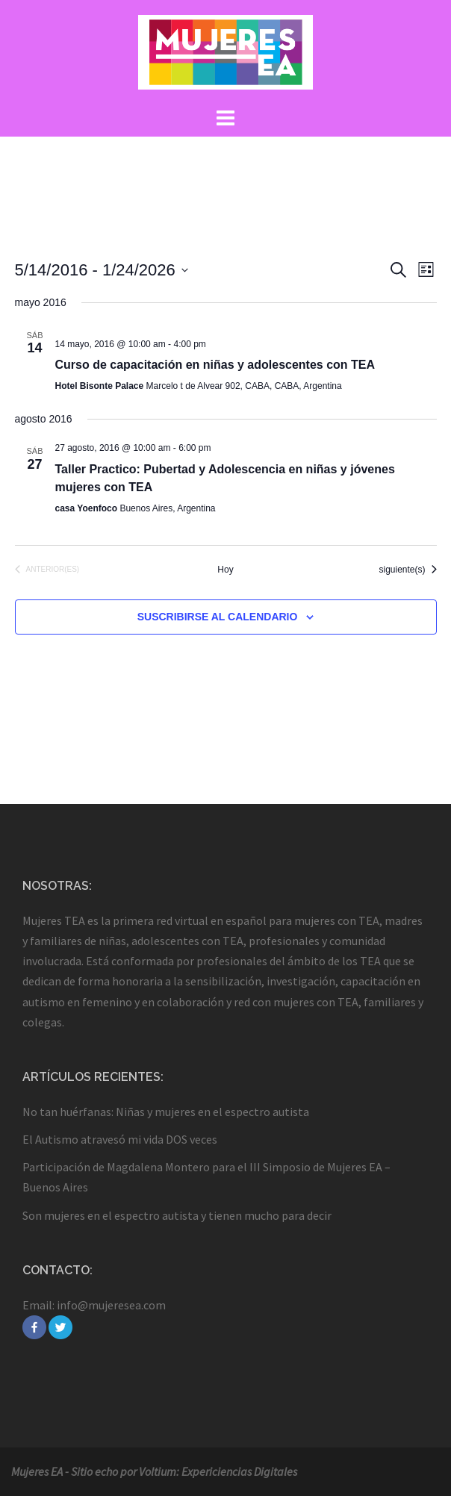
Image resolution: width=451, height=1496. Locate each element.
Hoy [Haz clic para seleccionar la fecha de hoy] (225, 569)
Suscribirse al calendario (217, 617)
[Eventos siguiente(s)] (407, 570)
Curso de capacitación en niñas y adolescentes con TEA (215, 364)
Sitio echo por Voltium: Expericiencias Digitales (184, 1471)
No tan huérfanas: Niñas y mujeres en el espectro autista (165, 1111)
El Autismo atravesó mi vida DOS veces (119, 1139)
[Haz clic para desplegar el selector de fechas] (101, 270)
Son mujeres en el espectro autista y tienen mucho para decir (177, 1215)
